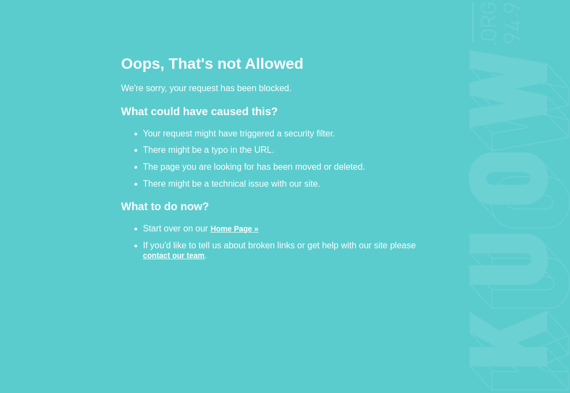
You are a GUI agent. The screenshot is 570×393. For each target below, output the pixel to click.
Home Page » (234, 228)
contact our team (174, 255)
